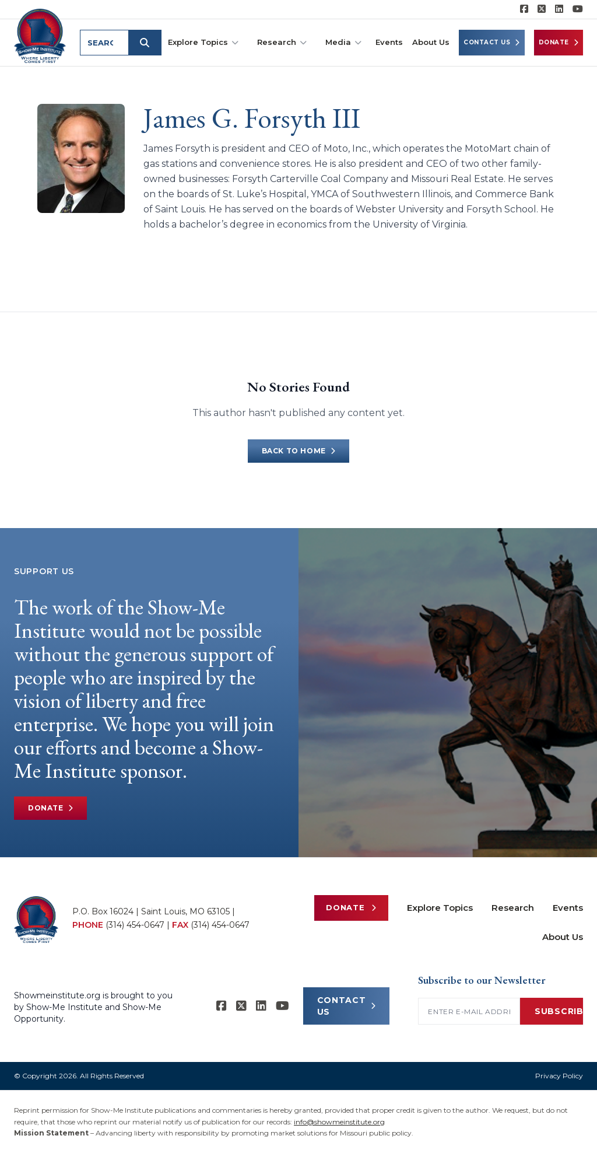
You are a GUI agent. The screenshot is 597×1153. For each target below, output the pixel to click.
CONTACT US (346, 1006)
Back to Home (299, 450)
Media (343, 42)
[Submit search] (147, 42)
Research (282, 42)
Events (389, 42)
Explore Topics (203, 42)
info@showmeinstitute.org (339, 1121)
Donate (559, 42)
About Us (430, 42)
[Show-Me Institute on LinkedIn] (559, 9)
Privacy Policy (559, 1075)
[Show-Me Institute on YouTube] (578, 9)
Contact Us (491, 42)
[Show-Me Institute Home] (41, 34)
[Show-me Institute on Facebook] (524, 9)
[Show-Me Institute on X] (542, 9)
